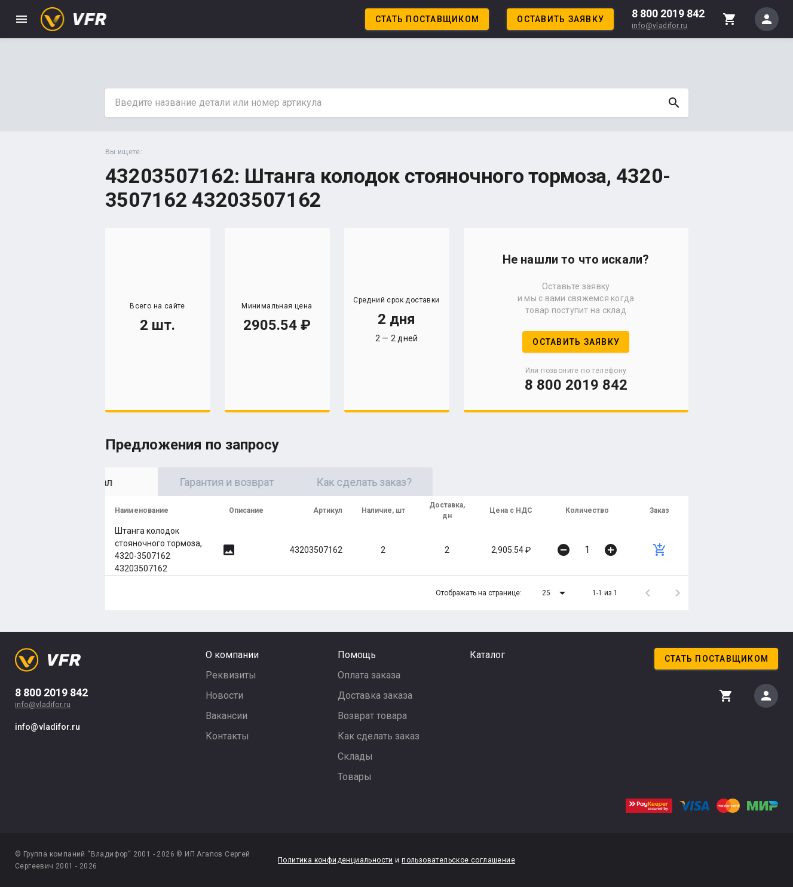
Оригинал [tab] (174, 482)
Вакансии (226, 715)
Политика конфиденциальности (335, 860)
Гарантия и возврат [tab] (311, 482)
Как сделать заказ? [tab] (449, 482)
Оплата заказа (369, 675)
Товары (355, 776)
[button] (556, 592)
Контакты (227, 736)
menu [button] (21, 19)
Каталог (487, 654)
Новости (224, 695)
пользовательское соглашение (458, 860)
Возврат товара (372, 715)
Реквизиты (231, 675)
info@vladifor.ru (659, 26)
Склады (355, 756)
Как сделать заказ (379, 736)
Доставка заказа (375, 695)
